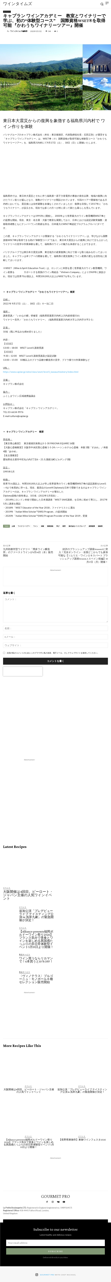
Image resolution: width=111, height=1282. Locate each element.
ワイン (35, 526)
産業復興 (92, 526)
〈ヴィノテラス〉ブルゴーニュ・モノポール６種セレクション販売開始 (36, 979)
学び (57, 526)
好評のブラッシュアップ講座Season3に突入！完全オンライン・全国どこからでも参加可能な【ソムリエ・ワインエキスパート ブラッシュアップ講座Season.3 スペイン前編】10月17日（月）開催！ (83, 555)
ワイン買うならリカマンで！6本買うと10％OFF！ (36, 960)
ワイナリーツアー (24, 526)
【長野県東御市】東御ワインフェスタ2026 (82, 1139)
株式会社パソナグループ (77, 526)
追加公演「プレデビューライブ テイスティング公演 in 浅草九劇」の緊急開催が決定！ (36, 915)
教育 (64, 526)
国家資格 (50, 526)
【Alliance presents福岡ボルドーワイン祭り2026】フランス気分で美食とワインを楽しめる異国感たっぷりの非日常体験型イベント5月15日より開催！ (36, 939)
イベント (7, 12)
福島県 (100, 526)
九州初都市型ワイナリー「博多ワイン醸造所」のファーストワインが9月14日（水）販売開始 (28, 552)
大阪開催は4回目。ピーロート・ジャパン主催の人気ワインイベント (28, 895)
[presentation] (22, 671)
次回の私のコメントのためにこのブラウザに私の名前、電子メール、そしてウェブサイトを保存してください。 (53, 653)
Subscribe (55, 1251)
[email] (55, 1243)
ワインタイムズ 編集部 (18, 31)
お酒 (13, 526)
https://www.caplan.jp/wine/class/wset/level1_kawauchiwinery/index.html (40, 371)
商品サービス (24, 954)
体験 (42, 526)
